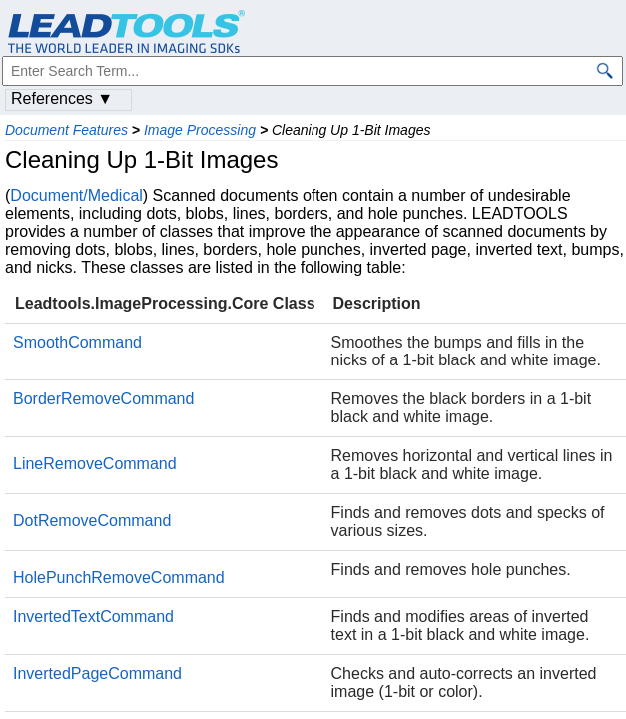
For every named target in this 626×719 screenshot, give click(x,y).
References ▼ (62, 98)
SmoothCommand (77, 342)
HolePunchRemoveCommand (119, 577)
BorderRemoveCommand (103, 398)
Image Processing (200, 130)
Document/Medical (76, 195)
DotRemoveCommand (92, 520)
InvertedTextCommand (93, 616)
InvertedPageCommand (97, 673)
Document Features (66, 130)
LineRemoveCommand (95, 463)
